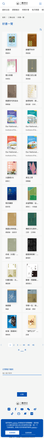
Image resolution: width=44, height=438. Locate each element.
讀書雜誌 (15, 9)
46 (33, 344)
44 (24, 344)
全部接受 (12, 432)
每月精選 (35, 9)
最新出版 (5, 9)
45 (29, 344)
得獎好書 (25, 9)
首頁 (3, 17)
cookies (15, 423)
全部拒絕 (28, 432)
